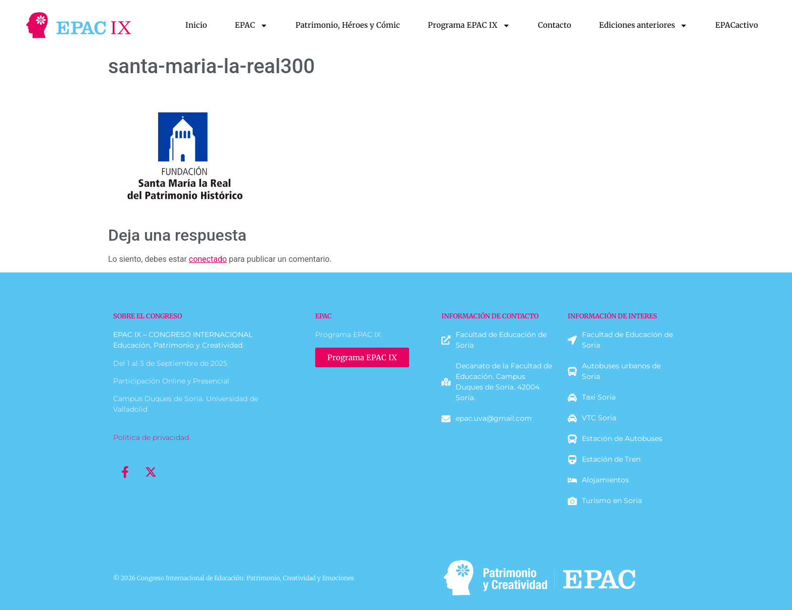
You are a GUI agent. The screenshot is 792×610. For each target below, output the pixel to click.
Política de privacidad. (151, 437)
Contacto (554, 25)
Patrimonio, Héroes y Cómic (347, 25)
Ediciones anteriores (643, 25)
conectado (208, 259)
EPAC (251, 25)
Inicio (196, 25)
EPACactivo (736, 25)
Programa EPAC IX (469, 25)
